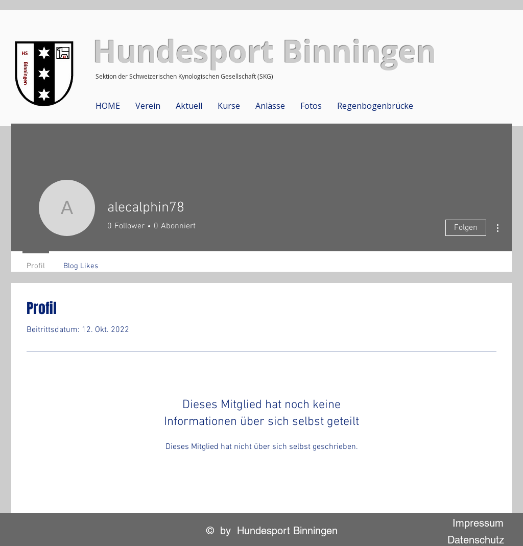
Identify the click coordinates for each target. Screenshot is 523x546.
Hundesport (183, 51)
